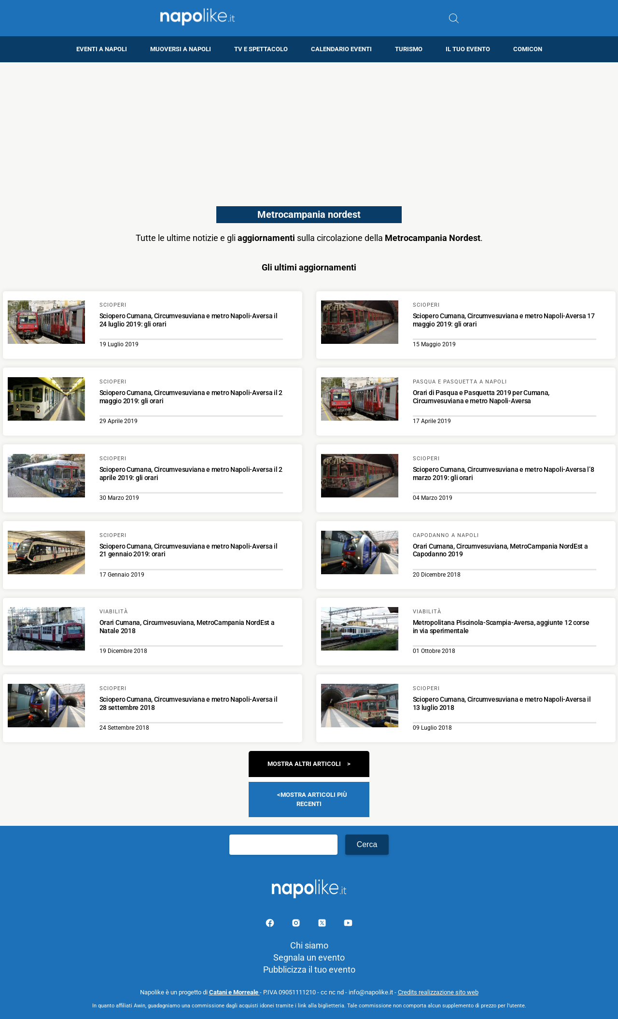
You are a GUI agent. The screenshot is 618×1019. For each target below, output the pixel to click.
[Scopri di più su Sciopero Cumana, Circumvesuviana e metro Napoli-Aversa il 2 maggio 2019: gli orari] (46, 400)
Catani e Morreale (234, 992)
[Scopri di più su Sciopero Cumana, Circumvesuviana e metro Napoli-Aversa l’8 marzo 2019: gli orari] (359, 477)
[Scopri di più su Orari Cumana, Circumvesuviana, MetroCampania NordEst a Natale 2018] (46, 630)
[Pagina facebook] (271, 925)
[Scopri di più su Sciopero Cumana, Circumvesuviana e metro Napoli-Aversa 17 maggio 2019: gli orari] (359, 323)
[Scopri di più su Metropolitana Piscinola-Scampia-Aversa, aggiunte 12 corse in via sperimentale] (359, 630)
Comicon (527, 49)
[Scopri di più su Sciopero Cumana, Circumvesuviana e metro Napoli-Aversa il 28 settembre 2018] (46, 707)
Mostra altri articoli (304, 763)
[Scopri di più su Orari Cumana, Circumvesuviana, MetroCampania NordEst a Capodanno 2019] (359, 554)
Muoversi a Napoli (180, 49)
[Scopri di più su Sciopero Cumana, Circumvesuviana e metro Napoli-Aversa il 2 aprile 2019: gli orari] (46, 477)
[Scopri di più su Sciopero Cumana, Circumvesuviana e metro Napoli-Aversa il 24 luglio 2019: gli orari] (46, 323)
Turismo (408, 49)
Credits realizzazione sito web (438, 992)
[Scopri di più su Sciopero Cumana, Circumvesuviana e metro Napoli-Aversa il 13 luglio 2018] (359, 707)
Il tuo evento (468, 49)
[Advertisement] (309, 130)
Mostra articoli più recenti (314, 799)
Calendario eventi (341, 49)
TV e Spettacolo (261, 49)
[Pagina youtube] (348, 925)
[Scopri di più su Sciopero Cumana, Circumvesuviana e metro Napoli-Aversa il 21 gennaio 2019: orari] (46, 554)
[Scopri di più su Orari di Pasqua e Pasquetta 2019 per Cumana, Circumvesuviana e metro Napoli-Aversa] (359, 400)
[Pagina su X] (323, 925)
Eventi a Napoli (101, 49)
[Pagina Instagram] (297, 925)
